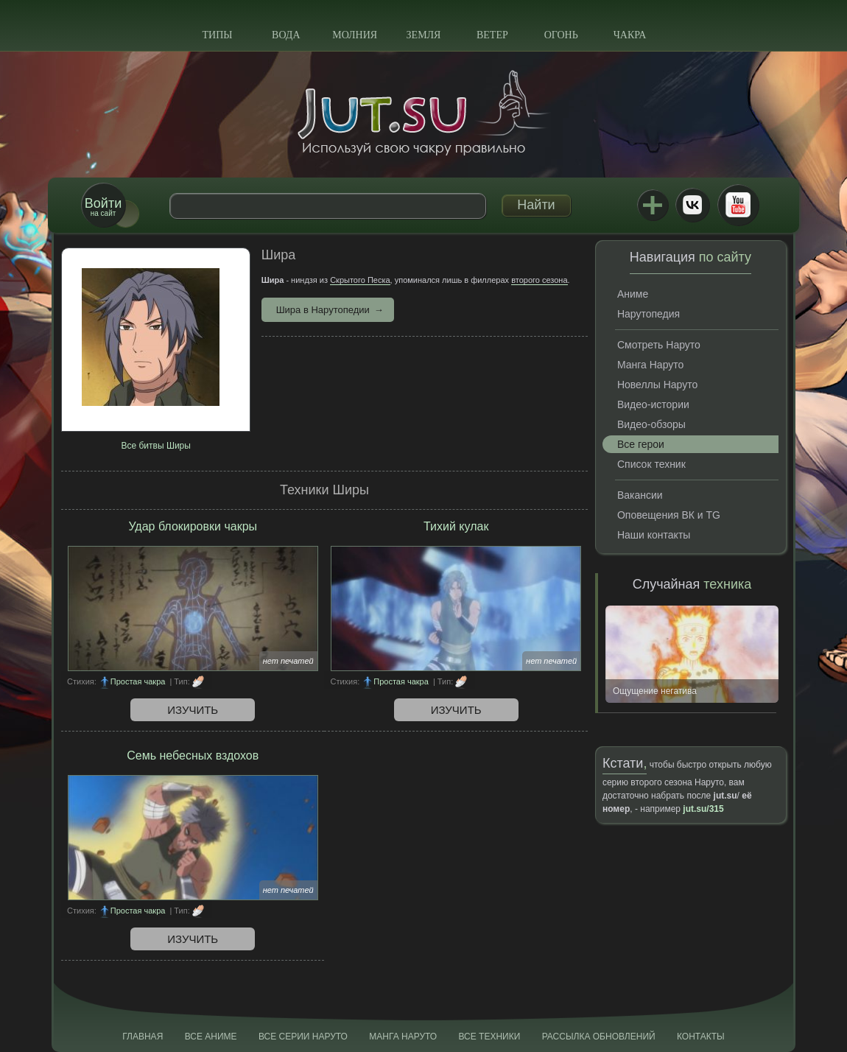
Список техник (651, 464)
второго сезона (539, 280)
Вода (286, 35)
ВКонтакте (692, 205)
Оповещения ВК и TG (668, 515)
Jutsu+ (652, 204)
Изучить (192, 710)
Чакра (630, 35)
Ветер (492, 35)
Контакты (701, 1036)
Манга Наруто (650, 365)
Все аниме (211, 1036)
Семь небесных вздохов (193, 755)
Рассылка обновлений (599, 1036)
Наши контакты (653, 535)
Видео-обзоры (651, 424)
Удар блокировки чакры (192, 526)
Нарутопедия (648, 314)
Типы (217, 35)
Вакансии (640, 495)
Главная (142, 1036)
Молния (354, 35)
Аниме (632, 294)
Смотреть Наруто (658, 345)
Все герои (640, 444)
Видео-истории (653, 404)
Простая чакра (138, 681)
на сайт (103, 206)
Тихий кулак (455, 526)
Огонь (561, 35)
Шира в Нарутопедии (323, 309)
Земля (424, 35)
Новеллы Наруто (657, 384)
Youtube (738, 204)
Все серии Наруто (303, 1036)
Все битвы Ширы (155, 446)
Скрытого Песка (360, 280)
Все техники (489, 1036)
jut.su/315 (703, 809)
